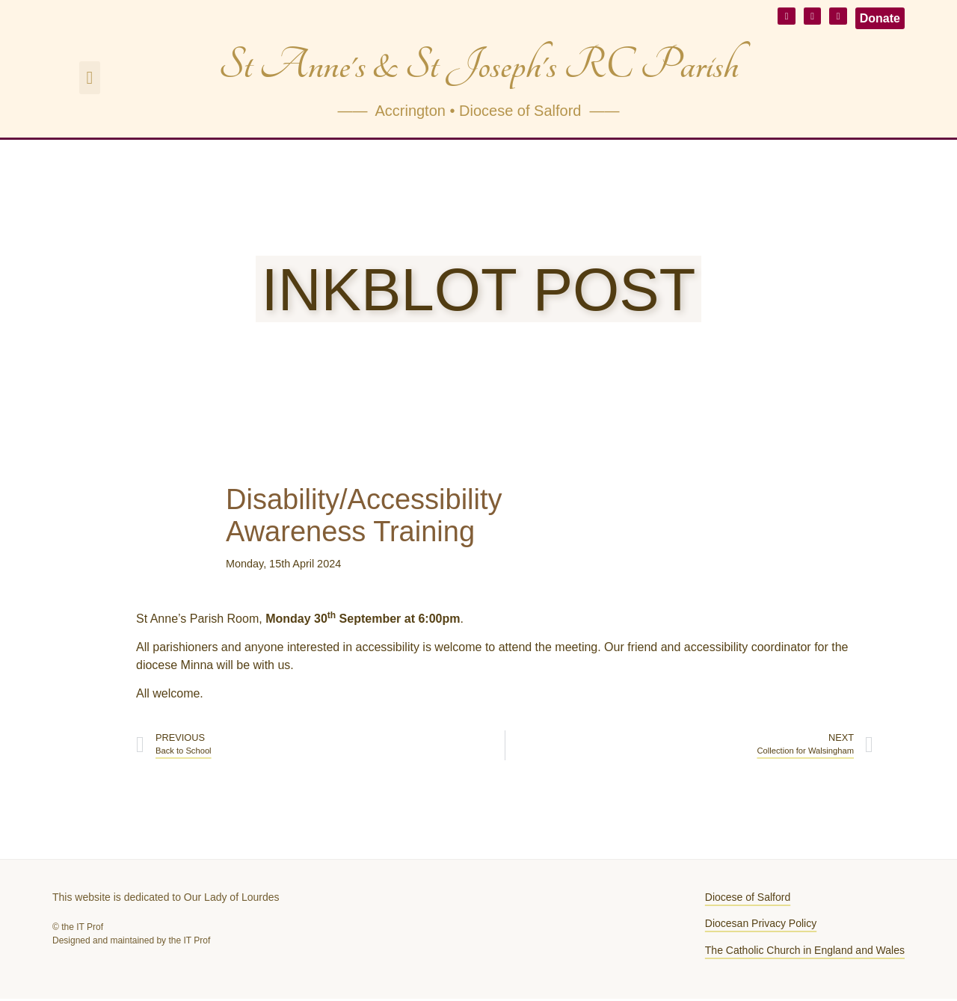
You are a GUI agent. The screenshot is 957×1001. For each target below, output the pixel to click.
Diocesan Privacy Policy (760, 925)
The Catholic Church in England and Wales (805, 952)
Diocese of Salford (747, 899)
